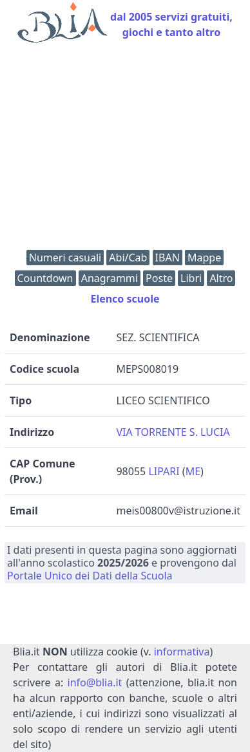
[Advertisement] (125, 149)
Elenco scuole (124, 299)
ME (193, 471)
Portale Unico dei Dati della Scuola (90, 576)
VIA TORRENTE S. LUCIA (172, 432)
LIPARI (163, 471)
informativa (182, 651)
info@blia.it (95, 682)
